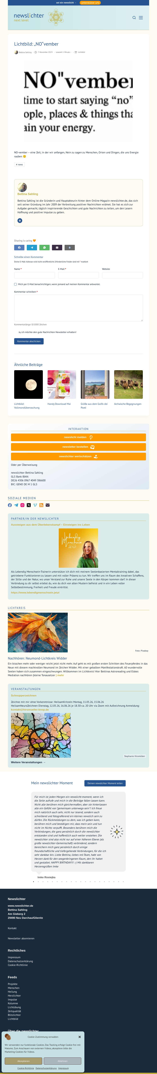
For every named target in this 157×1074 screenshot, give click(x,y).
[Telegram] (32, 247)
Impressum (63, 1068)
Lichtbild (81, 52)
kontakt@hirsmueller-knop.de (30, 710)
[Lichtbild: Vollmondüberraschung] (28, 384)
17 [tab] (109, 882)
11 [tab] (80, 882)
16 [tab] (104, 882)
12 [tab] (85, 882)
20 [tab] (123, 882)
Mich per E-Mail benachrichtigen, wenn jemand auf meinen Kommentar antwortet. (57, 284)
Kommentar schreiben (26, 292)
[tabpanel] (78, 835)
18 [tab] (113, 882)
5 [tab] (52, 882)
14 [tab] (95, 882)
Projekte (12, 985)
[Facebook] (19, 247)
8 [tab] (66, 882)
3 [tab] (43, 882)
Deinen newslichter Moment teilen (105, 784)
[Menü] (141, 18)
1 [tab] (33, 882)
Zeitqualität (14, 1012)
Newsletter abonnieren (21, 939)
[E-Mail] (57, 247)
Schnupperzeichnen (24, 696)
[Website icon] (19, 220)
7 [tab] (61, 882)
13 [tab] (90, 882)
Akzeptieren (23, 1061)
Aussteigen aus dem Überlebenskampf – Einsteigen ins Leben (50, 526)
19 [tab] (118, 882)
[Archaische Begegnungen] (128, 384)
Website (106, 268)
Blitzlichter (14, 1016)
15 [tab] (99, 882)
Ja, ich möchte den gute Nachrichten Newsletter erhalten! (45, 332)
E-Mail (62, 269)
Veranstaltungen (26, 690)
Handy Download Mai (59, 403)
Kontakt (12, 929)
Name (18, 269)
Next (128, 835)
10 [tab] (76, 882)
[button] (79, 1036)
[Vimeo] (35, 506)
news (19, 164)
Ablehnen (62, 1061)
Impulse (12, 1001)
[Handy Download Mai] (62, 384)
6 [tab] (57, 882)
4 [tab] (47, 882)
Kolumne (13, 1004)
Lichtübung (14, 1008)
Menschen (13, 989)
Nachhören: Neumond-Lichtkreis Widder (37, 659)
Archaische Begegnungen (127, 403)
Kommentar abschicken (28, 341)
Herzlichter (14, 997)
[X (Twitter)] (29, 506)
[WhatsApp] (44, 247)
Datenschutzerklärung (46, 1068)
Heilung (12, 993)
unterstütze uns (90, 2)
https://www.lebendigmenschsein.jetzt (35, 593)
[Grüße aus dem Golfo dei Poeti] (95, 384)
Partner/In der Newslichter (35, 520)
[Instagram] (22, 506)
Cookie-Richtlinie (25, 1068)
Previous (28, 835)
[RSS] (41, 506)
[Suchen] (134, 17)
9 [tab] (71, 882)
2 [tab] (38, 882)
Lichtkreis (17, 609)
